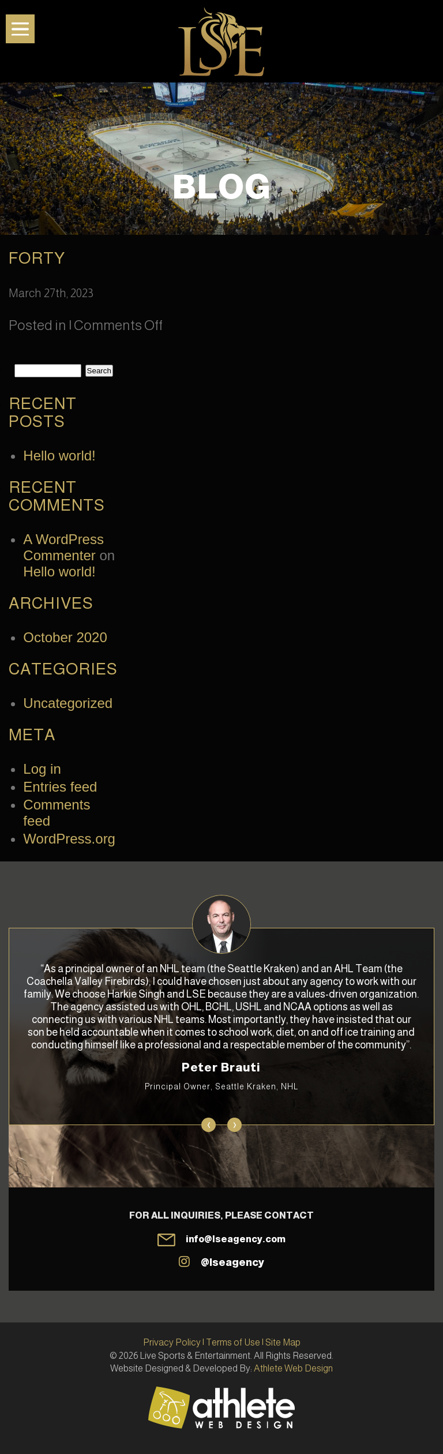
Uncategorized (67, 703)
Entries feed (60, 787)
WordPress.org (69, 838)
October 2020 (65, 637)
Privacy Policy (172, 1342)
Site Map (283, 1342)
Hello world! (59, 455)
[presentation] (208, 1125)
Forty (37, 258)
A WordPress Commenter (63, 547)
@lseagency (232, 1262)
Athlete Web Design (293, 1368)
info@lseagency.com (236, 1239)
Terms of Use (233, 1342)
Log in (42, 769)
